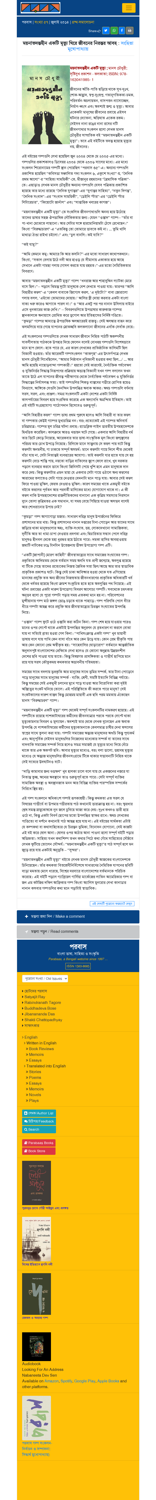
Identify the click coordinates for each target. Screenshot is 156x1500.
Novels (35, 1094)
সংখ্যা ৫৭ (41, 22)
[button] (78, 916)
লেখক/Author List (38, 1113)
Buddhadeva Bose (40, 1008)
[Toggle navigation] (129, 8)
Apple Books (108, 1381)
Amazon (51, 1381)
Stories (35, 1071)
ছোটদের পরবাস (36, 991)
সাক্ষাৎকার (32, 1025)
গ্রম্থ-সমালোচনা (83, 22)
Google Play (84, 1381)
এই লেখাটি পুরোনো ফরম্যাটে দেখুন (112, 904)
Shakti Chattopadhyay (43, 1019)
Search (31, 1129)
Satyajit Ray (35, 996)
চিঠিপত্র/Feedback (39, 1121)
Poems (35, 1077)
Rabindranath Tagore (43, 1002)
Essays (35, 1060)
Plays (34, 1100)
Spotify (66, 1381)
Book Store (34, 1151)
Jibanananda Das (40, 1014)
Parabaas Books (38, 1143)
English (31, 1037)
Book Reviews (41, 1048)
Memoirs (36, 1054)
